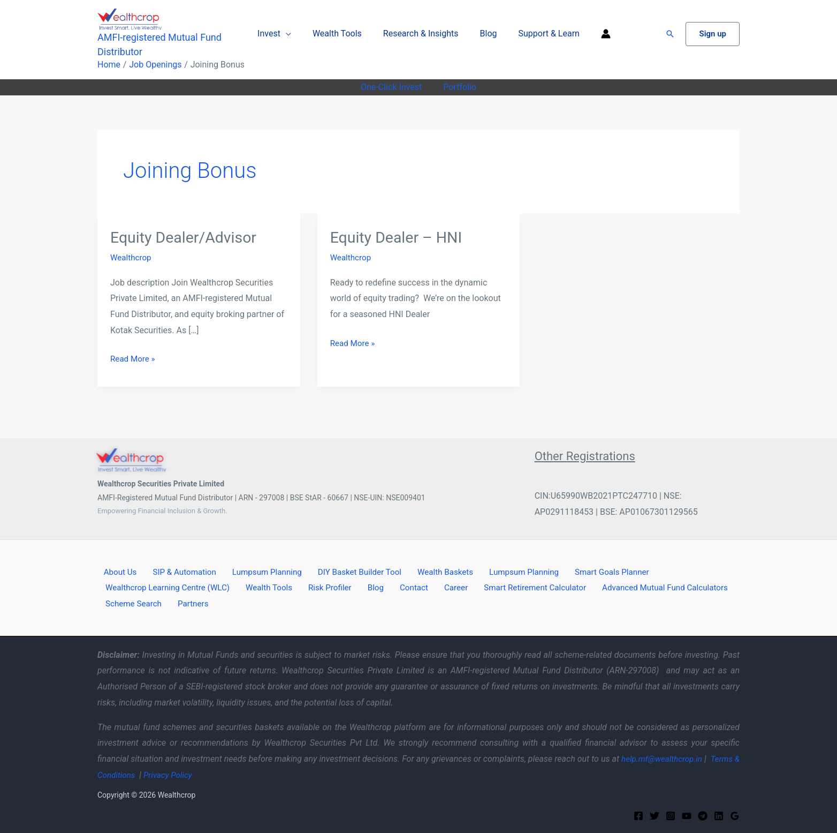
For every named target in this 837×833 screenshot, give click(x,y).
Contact (394, 587)
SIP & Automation (174, 571)
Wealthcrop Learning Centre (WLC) (167, 587)
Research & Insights (421, 33)
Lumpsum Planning (253, 571)
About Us (114, 571)
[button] (670, 34)
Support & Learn (540, 33)
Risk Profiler (322, 587)
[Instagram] (670, 815)
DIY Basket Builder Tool (343, 571)
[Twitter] (654, 815)
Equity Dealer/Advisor (187, 237)
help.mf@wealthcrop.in (664, 758)
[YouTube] (686, 815)
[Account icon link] (595, 34)
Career (430, 587)
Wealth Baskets (424, 571)
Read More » (133, 358)
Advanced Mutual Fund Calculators (633, 587)
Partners (186, 602)
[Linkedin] (719, 815)
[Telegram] (702, 815)
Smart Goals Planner (584, 571)
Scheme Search (131, 602)
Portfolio (457, 87)
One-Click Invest (393, 87)
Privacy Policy (178, 774)
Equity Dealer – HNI (399, 237)
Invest (277, 33)
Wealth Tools (341, 33)
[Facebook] (638, 815)
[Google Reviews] (735, 815)
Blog (484, 33)
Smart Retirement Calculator (505, 587)
